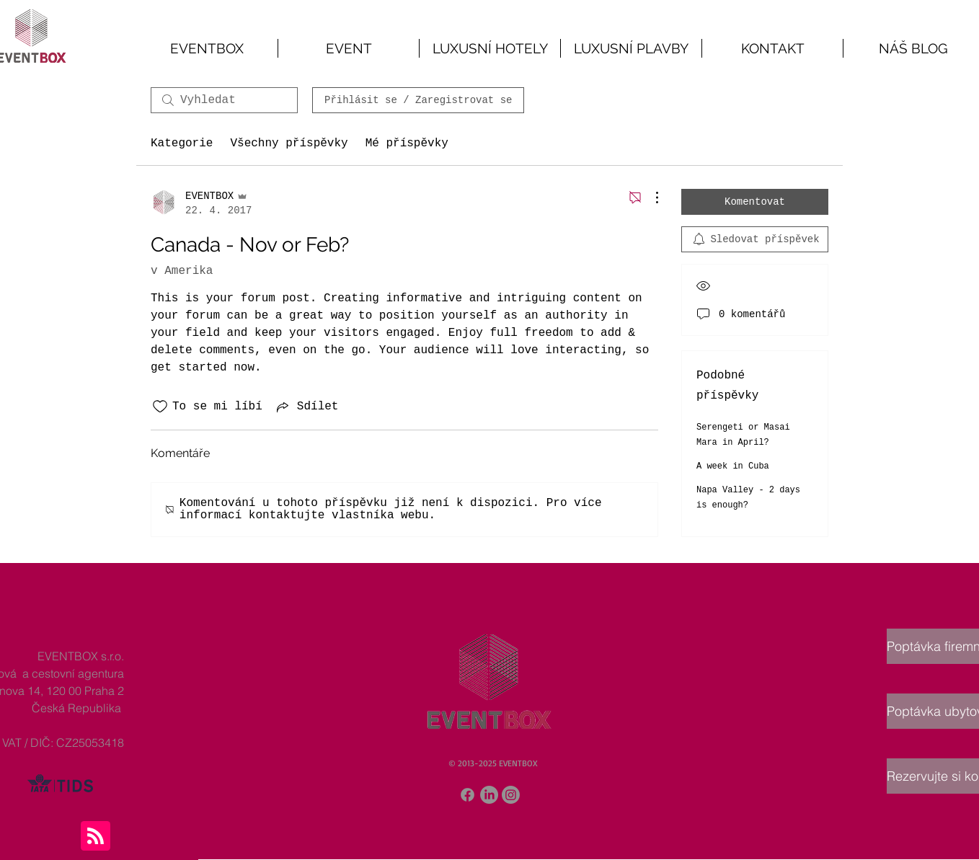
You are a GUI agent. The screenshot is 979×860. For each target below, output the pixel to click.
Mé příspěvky (407, 143)
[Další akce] (649, 197)
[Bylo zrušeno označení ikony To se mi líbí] (160, 406)
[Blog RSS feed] (95, 836)
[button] (348, 48)
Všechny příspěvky (288, 143)
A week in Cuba (732, 466)
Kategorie (182, 143)
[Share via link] (306, 406)
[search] (224, 100)
